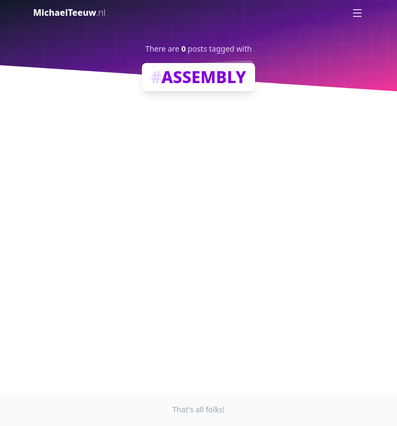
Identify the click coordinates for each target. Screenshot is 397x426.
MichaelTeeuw (69, 12)
